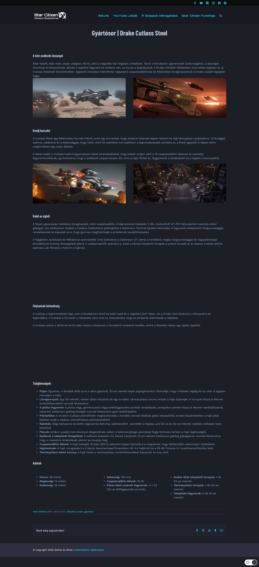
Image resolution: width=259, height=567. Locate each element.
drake (80, 511)
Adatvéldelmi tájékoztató (89, 549)
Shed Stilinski (39, 511)
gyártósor (88, 511)
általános (71, 511)
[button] (220, 15)
